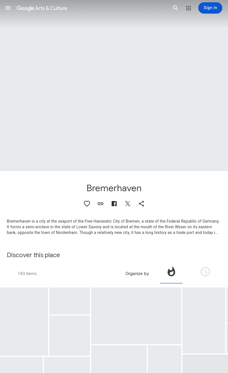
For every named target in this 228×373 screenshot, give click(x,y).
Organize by (137, 273)
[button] (8, 8)
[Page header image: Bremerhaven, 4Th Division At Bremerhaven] (114, 85)
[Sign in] (210, 8)
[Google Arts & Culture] (92, 8)
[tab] (171, 274)
